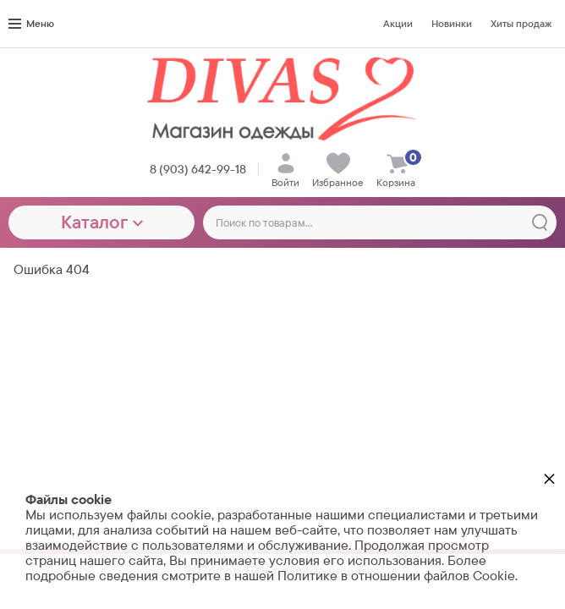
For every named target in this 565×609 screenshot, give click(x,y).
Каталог (102, 222)
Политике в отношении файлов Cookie (396, 575)
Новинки (451, 23)
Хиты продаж (521, 23)
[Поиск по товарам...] (380, 222)
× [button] (549, 478)
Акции (398, 23)
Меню (31, 23)
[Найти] (540, 222)
